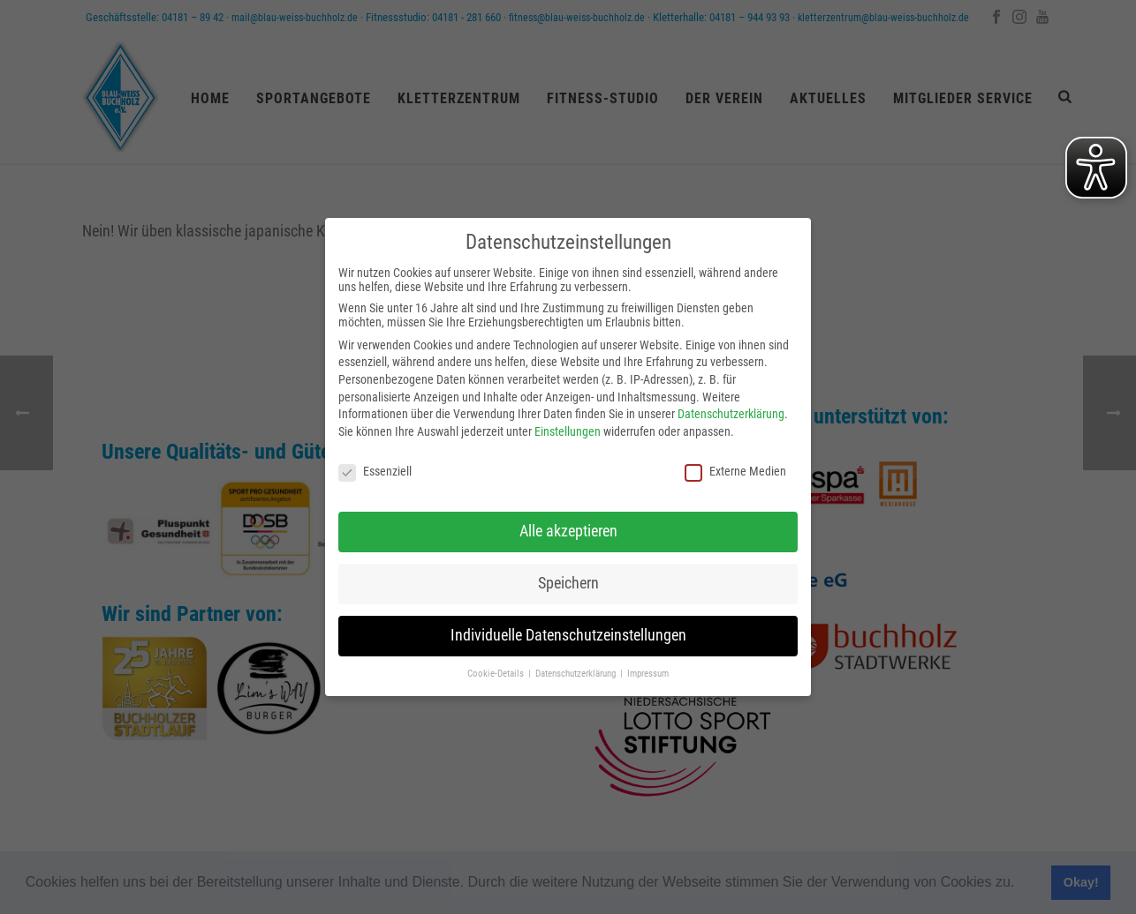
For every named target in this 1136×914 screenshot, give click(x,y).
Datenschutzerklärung (731, 414)
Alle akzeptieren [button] (568, 531)
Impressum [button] (648, 673)
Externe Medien (735, 471)
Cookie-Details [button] (496, 673)
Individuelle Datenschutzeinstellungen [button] (568, 635)
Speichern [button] (568, 583)
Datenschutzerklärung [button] (576, 673)
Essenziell (375, 471)
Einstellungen (567, 431)
